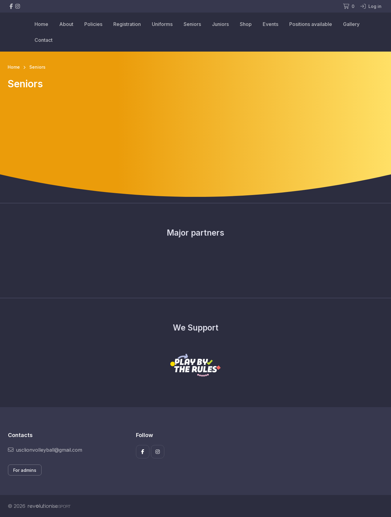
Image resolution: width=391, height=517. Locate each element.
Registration (127, 24)
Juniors (220, 24)
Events (270, 24)
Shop (246, 24)
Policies (93, 24)
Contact (44, 40)
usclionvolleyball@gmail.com (45, 450)
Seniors (192, 24)
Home (41, 24)
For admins (24, 470)
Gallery (351, 24)
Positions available (310, 24)
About (66, 24)
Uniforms (162, 24)
